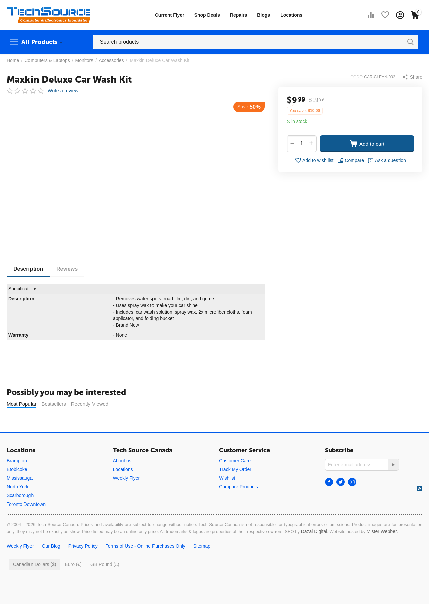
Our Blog (51, 562)
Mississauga (20, 494)
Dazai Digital (314, 548)
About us (122, 477)
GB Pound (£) (104, 581)
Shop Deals (207, 15)
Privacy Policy (83, 562)
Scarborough (20, 512)
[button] (412, 77)
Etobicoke (17, 486)
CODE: (356, 77)
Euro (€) (73, 581)
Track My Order (235, 486)
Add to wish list (314, 160)
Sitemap (201, 562)
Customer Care (235, 477)
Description (28, 269)
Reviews (67, 269)
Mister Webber (382, 548)
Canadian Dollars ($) (34, 581)
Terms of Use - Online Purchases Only (145, 562)
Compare (350, 160)
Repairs (238, 15)
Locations (291, 15)
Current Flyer (169, 15)
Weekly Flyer (126, 494)
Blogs (263, 15)
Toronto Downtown (26, 521)
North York (17, 503)
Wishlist (227, 494)
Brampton (17, 477)
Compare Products (238, 503)
